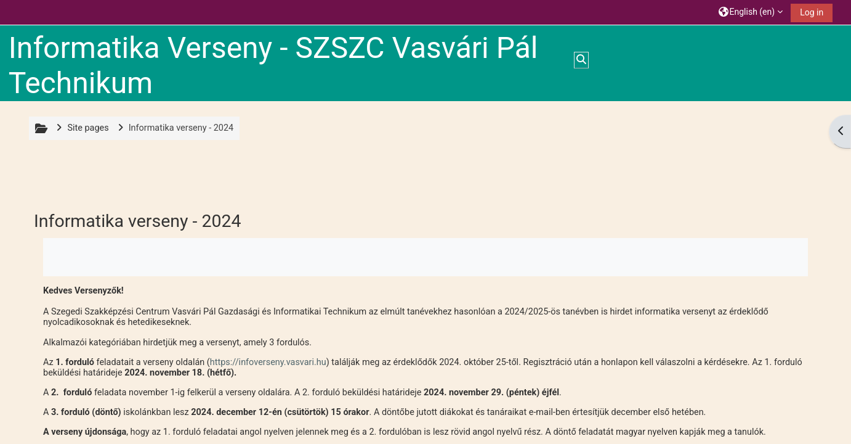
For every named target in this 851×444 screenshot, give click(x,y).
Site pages (87, 128)
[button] (751, 12)
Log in (811, 12)
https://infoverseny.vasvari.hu (268, 362)
